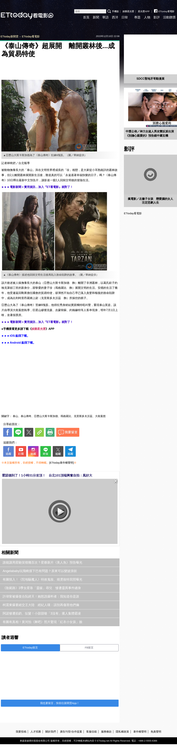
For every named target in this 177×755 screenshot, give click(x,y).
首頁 (86, 17)
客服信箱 (91, 731)
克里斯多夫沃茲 (83, 416)
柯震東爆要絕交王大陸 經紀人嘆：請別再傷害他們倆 (41, 605)
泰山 (15, 416)
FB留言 (89, 647)
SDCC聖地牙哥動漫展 (150, 78)
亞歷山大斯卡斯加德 (46, 416)
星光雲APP (144, 11)
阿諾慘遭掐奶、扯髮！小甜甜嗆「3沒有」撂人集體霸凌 (42, 613)
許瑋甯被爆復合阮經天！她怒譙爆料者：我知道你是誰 (41, 596)
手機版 (115, 11)
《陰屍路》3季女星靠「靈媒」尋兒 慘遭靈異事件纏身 (42, 588)
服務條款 (106, 731)
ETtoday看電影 (163, 10)
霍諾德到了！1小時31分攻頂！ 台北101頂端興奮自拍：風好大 (47, 475)
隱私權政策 (122, 731)
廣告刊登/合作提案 (71, 731)
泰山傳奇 (26, 416)
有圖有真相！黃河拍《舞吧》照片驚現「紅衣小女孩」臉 (42, 622)
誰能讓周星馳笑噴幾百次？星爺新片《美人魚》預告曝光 (42, 562)
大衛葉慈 (100, 416)
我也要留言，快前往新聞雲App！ (59, 703)
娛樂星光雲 (128, 11)
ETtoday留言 (30, 647)
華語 (105, 17)
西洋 (115, 17)
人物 (147, 17)
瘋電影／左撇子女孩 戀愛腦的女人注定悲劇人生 (150, 200)
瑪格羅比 (66, 416)
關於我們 (50, 731)
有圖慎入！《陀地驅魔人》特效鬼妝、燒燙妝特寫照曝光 (42, 579)
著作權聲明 (140, 731)
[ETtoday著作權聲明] (61, 462)
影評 (156, 17)
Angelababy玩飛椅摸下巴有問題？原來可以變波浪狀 (40, 571)
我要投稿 (21, 731)
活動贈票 (169, 17)
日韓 (124, 17)
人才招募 (35, 731)
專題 (137, 17)
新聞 (96, 17)
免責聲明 (156, 731)
